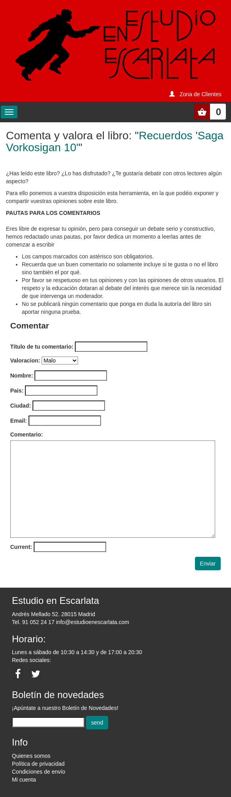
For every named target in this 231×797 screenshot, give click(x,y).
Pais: (16, 390)
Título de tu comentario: (41, 346)
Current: (21, 547)
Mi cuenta (24, 779)
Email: (18, 420)
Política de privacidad (38, 764)
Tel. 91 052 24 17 (33, 622)
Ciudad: (20, 405)
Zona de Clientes (200, 94)
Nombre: (21, 375)
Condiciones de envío (38, 772)
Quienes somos (31, 756)
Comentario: (26, 434)
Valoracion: (25, 360)
